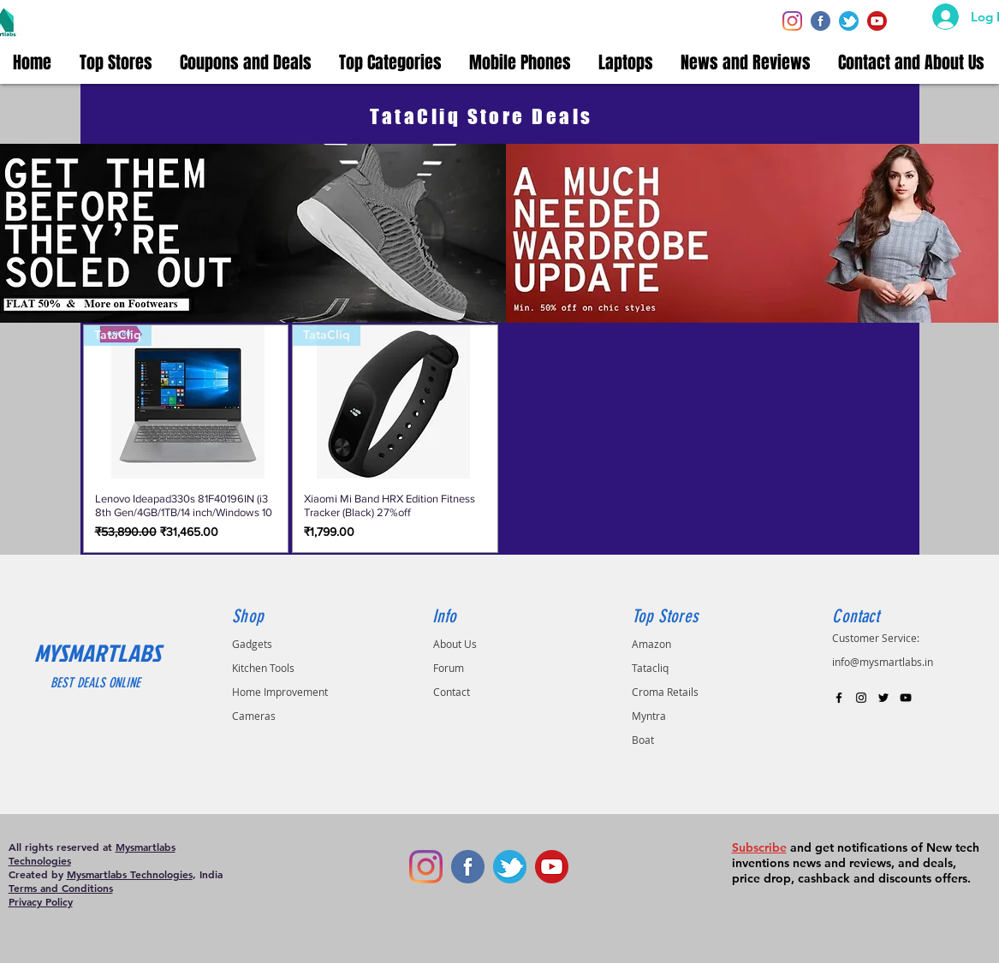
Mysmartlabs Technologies (130, 874)
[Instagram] (792, 21)
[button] (117, 63)
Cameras (254, 715)
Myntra (649, 715)
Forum (448, 668)
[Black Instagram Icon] (861, 697)
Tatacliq (650, 668)
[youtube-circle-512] (877, 21)
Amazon (651, 644)
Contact (451, 691)
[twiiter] (849, 21)
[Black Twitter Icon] (883, 697)
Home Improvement (280, 691)
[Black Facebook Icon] (839, 697)
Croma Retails (665, 691)
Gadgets (252, 644)
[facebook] (820, 21)
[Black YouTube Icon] (906, 697)
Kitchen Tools (263, 668)
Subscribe (759, 847)
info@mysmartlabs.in (882, 662)
